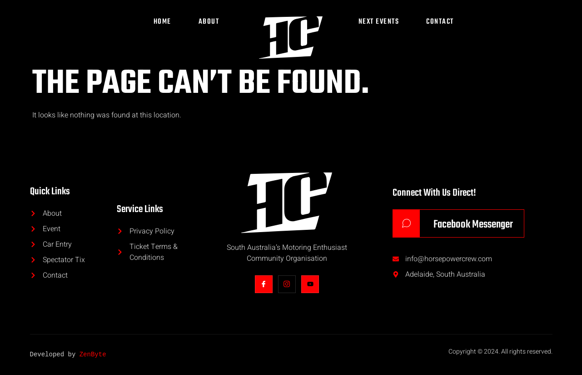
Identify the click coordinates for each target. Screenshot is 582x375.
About (209, 22)
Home (162, 22)
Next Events (378, 22)
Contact (440, 22)
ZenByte (93, 354)
